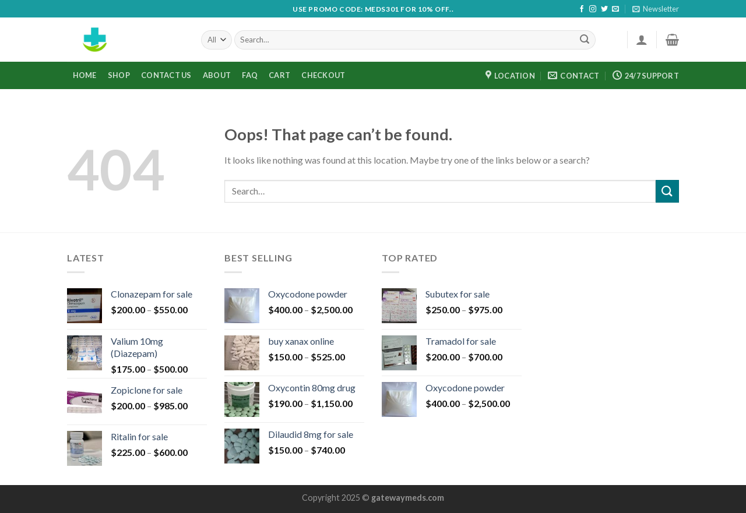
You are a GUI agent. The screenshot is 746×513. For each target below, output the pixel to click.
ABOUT (217, 75)
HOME (85, 75)
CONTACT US (166, 75)
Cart (279, 75)
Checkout (323, 75)
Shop (119, 75)
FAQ (250, 75)
